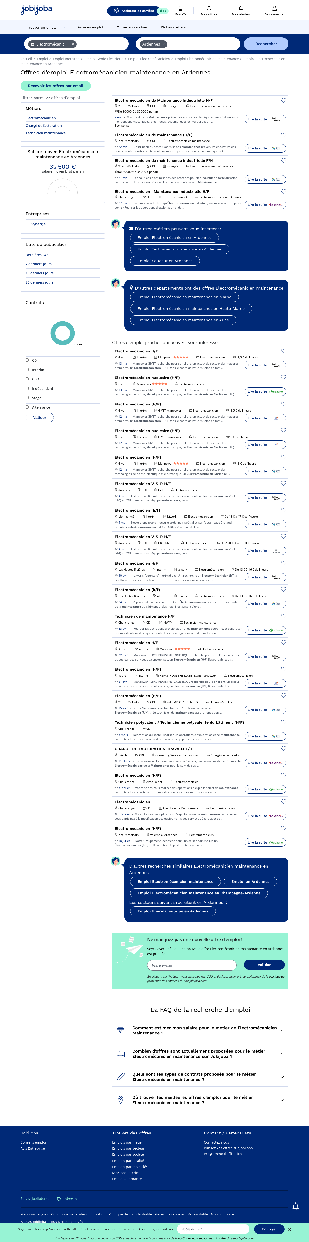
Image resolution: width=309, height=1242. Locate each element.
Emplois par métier (127, 1142)
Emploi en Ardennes (250, 881)
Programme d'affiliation (223, 1153)
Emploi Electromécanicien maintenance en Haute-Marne (191, 308)
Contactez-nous (216, 1142)
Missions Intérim (125, 1172)
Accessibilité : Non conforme (211, 1214)
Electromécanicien (41, 118)
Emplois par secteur (128, 1148)
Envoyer (269, 1229)
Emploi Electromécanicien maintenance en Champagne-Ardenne (199, 893)
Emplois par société (128, 1154)
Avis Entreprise (33, 1148)
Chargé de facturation (44, 125)
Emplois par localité (128, 1160)
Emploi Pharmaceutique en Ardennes (173, 911)
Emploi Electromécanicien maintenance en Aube (183, 320)
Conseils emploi (33, 1142)
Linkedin (67, 1199)
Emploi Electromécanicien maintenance (175, 881)
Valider (39, 417)
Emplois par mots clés (130, 1166)
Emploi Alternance (127, 1178)
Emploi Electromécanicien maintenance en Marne (184, 297)
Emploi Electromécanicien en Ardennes (174, 237)
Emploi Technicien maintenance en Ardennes (180, 249)
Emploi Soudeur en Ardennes (165, 260)
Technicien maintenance (46, 133)
